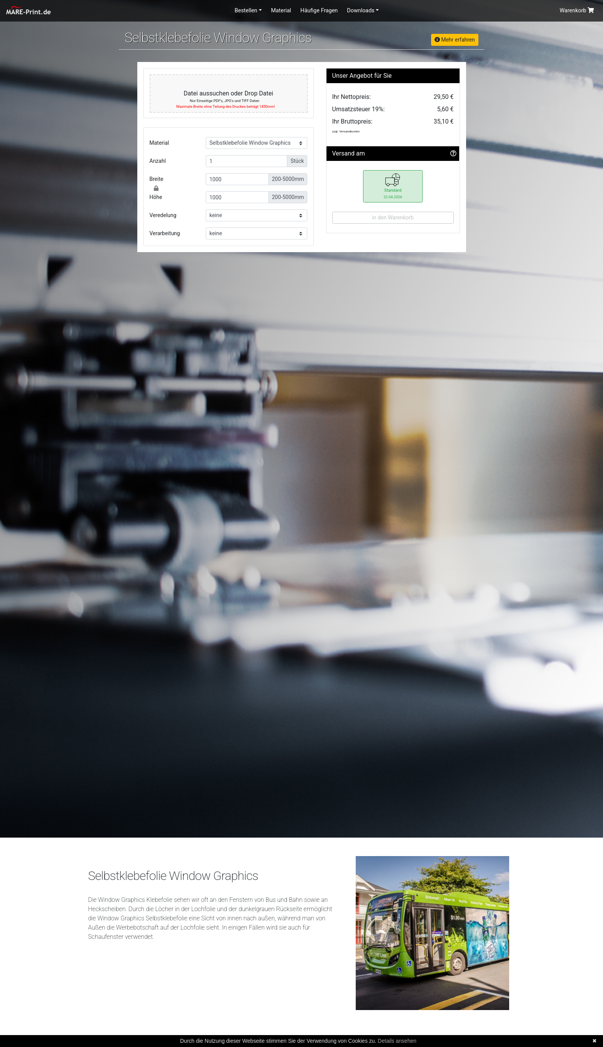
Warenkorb (577, 10)
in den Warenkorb (392, 217)
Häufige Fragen (319, 10)
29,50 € (443, 96)
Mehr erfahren (455, 40)
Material (281, 10)
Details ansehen (397, 1041)
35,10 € (443, 121)
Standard (392, 185)
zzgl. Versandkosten (346, 131)
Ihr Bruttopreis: (352, 121)
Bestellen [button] (246, 10)
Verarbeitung (165, 233)
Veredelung (163, 215)
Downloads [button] (361, 10)
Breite (156, 179)
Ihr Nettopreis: (351, 96)
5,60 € (445, 109)
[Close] (156, 188)
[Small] (246, 161)
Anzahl (158, 161)
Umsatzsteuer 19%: (358, 109)
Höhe (156, 197)
